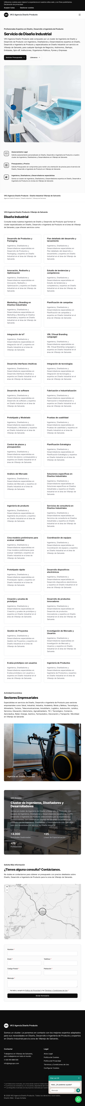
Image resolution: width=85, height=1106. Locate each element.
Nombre (10, 949)
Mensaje (11, 978)
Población (48, 969)
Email (10, 959)
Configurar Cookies (51, 1068)
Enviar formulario (42, 996)
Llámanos (35, 57)
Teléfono (47, 959)
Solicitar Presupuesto (15, 57)
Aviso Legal (48, 1054)
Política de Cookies (51, 1057)
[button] (42, 911)
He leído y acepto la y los (39, 990)
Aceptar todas (9, 8)
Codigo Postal (13, 969)
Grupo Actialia (20, 1098)
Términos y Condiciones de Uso (56, 990)
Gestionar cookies (27, 8)
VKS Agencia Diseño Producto (21, 15)
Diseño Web (9, 1098)
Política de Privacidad (33, 990)
